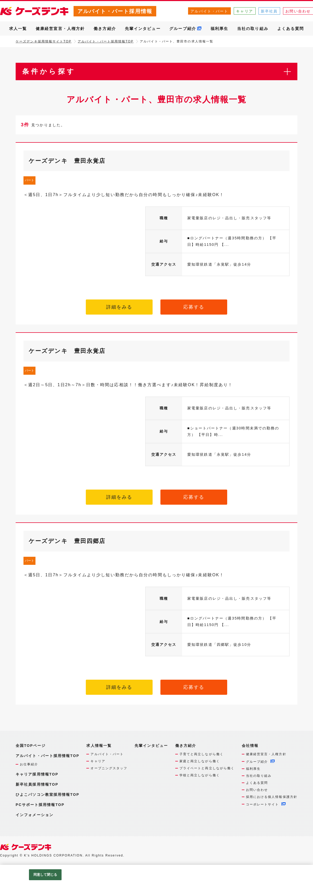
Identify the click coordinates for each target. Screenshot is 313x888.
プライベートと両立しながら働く (207, 768)
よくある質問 (290, 28)
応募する (193, 307)
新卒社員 (269, 11)
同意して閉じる (45, 875)
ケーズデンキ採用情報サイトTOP (43, 41)
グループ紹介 (182, 28)
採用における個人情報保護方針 (271, 797)
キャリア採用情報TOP (37, 774)
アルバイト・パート (209, 11)
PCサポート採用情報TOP (40, 805)
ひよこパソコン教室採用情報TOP (47, 794)
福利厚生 (219, 28)
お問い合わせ (257, 790)
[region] (156, 876)
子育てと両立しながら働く (201, 754)
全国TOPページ (31, 745)
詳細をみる (119, 307)
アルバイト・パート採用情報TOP (106, 41)
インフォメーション (34, 815)
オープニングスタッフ (109, 768)
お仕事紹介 (29, 764)
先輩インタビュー (143, 28)
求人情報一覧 (99, 746)
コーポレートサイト (262, 804)
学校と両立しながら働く (199, 775)
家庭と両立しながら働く (199, 761)
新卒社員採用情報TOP (37, 784)
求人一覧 (18, 28)
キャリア (244, 11)
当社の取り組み (252, 28)
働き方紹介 (105, 28)
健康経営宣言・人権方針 (60, 28)
